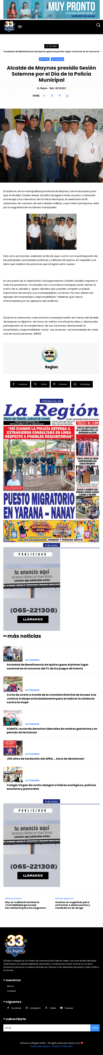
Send (95, 1027)
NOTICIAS (44, 59)
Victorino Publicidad (62, 1046)
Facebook (16, 1008)
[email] (46, 1027)
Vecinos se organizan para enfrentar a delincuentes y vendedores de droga (72, 905)
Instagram (35, 1008)
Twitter (52, 1008)
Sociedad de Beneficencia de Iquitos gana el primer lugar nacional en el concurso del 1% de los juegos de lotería (47, 666)
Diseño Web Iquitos (40, 1046)
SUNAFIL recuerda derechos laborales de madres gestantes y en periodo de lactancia (52, 730)
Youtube (69, 1008)
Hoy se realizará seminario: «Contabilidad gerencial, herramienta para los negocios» (25, 905)
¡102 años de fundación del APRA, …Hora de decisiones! (45, 759)
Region (43, 88)
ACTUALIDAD (57, 59)
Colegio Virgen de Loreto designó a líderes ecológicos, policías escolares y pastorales (51, 787)
